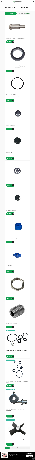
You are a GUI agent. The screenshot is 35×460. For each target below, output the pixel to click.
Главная (6, 4)
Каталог (10, 4)
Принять (30, 456)
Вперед (27, 448)
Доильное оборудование (18, 4)
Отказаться (29, 453)
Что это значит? (11, 455)
